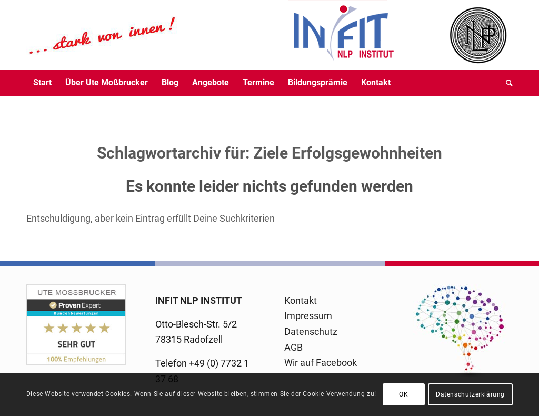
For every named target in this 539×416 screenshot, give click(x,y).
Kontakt (300, 300)
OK (403, 394)
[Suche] (506, 83)
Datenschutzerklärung (470, 394)
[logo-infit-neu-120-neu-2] (210, 35)
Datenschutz (310, 331)
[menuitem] (42, 83)
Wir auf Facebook (320, 362)
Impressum (308, 315)
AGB (293, 347)
